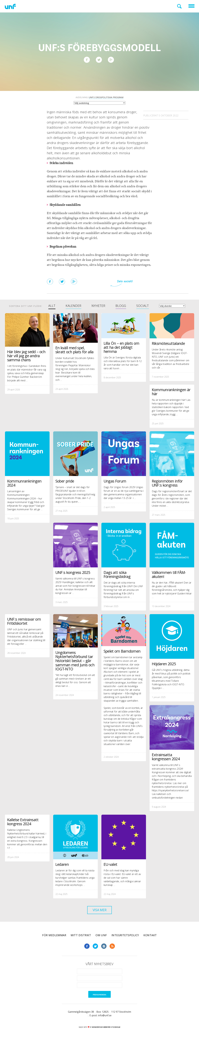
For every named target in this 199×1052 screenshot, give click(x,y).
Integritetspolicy (125, 943)
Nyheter (98, 306)
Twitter (95, 954)
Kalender (73, 306)
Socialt (142, 306)
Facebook (87, 954)
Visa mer (99, 917)
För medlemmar (54, 943)
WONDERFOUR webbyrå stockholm (106, 1035)
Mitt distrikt (81, 943)
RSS (112, 954)
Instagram (104, 954)
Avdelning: (99, 97)
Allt (51, 306)
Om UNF (101, 943)
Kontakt (150, 943)
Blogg (121, 306)
